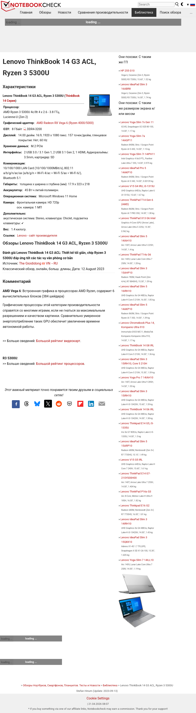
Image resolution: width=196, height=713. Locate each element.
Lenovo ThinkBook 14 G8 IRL (137, 345)
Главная (26, 12)
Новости (64, 12)
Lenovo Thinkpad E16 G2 (134, 505)
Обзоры (45, 12)
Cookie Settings (98, 698)
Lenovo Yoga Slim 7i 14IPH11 (137, 154)
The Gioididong (30, 263)
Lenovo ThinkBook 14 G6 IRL (137, 409)
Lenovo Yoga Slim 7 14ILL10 (137, 560)
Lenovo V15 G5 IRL (131, 459)
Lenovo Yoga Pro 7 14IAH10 (136, 377)
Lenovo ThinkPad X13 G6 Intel (137, 218)
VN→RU (52, 263)
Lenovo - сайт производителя (37, 235)
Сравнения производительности (103, 12)
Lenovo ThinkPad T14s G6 (135, 254)
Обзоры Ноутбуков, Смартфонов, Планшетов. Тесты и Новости (61, 685)
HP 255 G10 (127, 70)
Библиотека (144, 12)
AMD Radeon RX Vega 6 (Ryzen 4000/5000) (65, 123)
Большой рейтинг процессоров (60, 364)
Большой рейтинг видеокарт (58, 341)
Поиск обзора (170, 12)
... (191, 12)
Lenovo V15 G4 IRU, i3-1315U (137, 186)
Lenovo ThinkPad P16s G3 (135, 491)
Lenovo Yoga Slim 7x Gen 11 (137, 122)
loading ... (13, 22)
